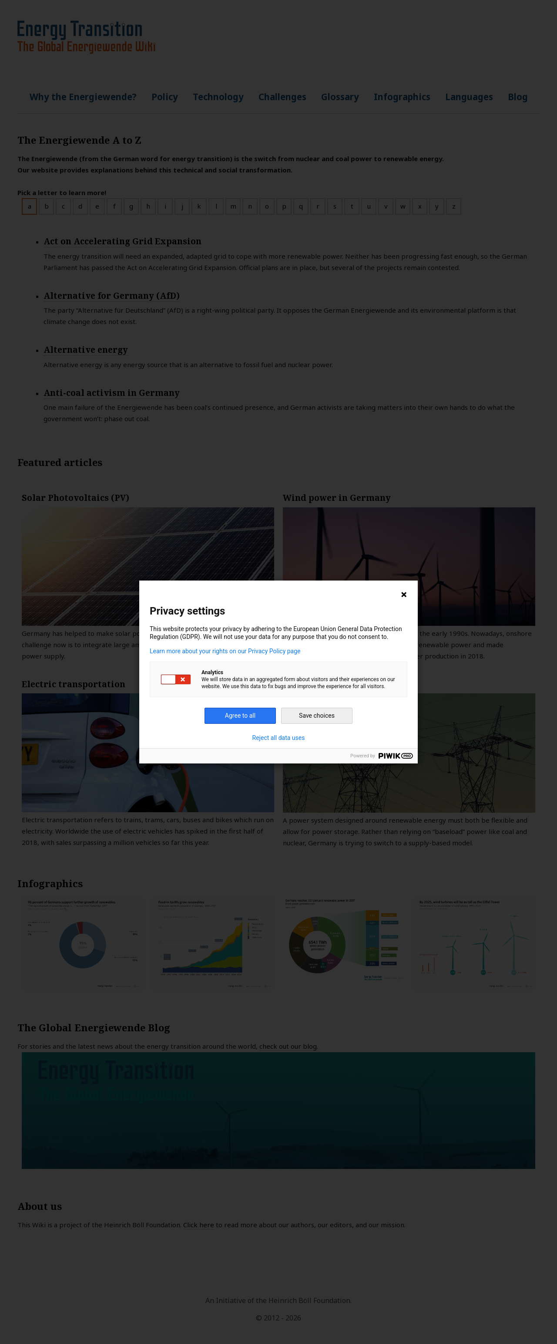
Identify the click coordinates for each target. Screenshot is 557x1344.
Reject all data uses (278, 737)
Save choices (317, 715)
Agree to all (240, 715)
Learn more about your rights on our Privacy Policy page (225, 651)
